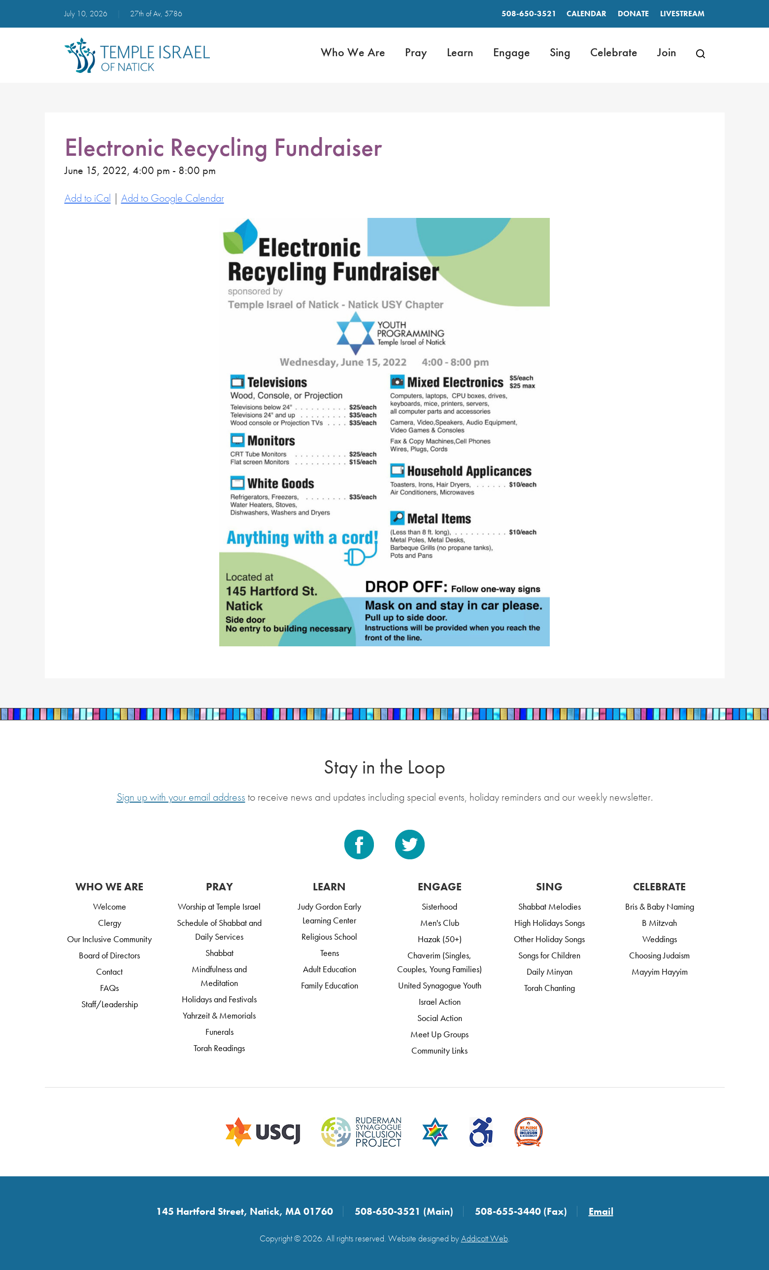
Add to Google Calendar (172, 198)
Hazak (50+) (440, 939)
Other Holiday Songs (549, 939)
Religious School (329, 936)
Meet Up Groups (439, 1034)
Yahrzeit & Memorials (219, 1015)
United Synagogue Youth (439, 985)
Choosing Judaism (659, 955)
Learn (460, 52)
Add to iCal (88, 198)
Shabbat (219, 952)
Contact (109, 971)
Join (666, 52)
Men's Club (439, 922)
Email (601, 1211)
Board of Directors (109, 955)
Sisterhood (439, 906)
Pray (416, 52)
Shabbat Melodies (549, 906)
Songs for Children (549, 955)
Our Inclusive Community (109, 939)
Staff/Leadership (109, 1004)
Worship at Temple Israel (219, 906)
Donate (633, 13)
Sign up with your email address (181, 797)
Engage (511, 52)
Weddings (659, 939)
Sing (560, 52)
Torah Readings (219, 1048)
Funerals (219, 1031)
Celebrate (613, 52)
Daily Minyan (549, 971)
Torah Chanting (549, 987)
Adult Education (329, 969)
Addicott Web (484, 1238)
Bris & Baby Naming (659, 906)
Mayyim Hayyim (660, 971)
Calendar (586, 13)
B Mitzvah (659, 922)
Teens (329, 952)
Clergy (109, 922)
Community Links (439, 1050)
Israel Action (440, 1001)
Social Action (439, 1017)
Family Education (329, 985)
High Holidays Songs (549, 922)
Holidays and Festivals (219, 999)
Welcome (109, 906)
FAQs (109, 987)
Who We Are (353, 52)
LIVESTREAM (682, 13)
